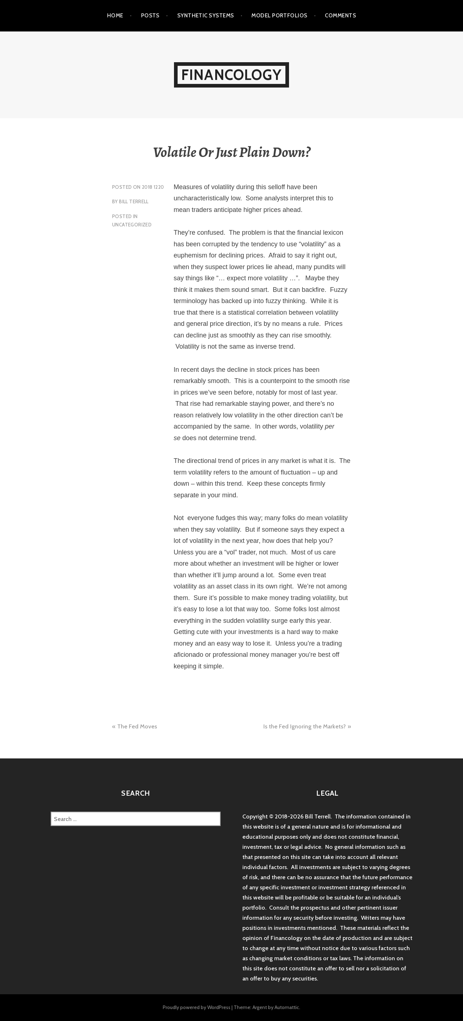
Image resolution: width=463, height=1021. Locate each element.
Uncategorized (132, 224)
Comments (340, 15)
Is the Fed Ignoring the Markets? (304, 726)
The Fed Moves (137, 726)
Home (115, 15)
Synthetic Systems (205, 15)
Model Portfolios (279, 15)
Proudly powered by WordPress (196, 1007)
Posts (150, 15)
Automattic (287, 1007)
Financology (231, 75)
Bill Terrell (134, 201)
